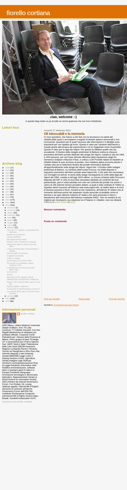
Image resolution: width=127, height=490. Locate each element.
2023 (7, 176)
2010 (7, 301)
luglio (9, 218)
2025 (7, 170)
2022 (7, 178)
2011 (7, 298)
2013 (7, 202)
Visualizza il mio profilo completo (17, 402)
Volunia (10, 275)
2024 (7, 173)
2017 (7, 192)
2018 (7, 189)
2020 (7, 184)
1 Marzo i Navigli (13, 258)
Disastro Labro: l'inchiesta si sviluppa (21, 242)
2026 (7, 167)
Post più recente (52, 299)
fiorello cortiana (28, 12)
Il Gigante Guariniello (15, 256)
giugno (10, 220)
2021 (7, 181)
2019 (7, 186)
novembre (11, 210)
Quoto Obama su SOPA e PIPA (19, 261)
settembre (11, 215)
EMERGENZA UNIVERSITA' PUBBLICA (23, 279)
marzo (10, 225)
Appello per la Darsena (16, 235)
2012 (7, 205)
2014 (7, 200)
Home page (84, 299)
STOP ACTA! (12, 272)
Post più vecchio (117, 299)
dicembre (11, 208)
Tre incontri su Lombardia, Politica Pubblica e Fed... (20, 264)
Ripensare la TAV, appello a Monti (20, 277)
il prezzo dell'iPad (14, 237)
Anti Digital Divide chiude (16, 239)
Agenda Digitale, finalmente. (18, 286)
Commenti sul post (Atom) (66, 305)
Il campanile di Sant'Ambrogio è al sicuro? (23, 289)
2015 (7, 197)
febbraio (11, 228)
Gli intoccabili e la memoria (17, 253)
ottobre (10, 213)
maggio (10, 223)
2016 (7, 194)
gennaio (11, 296)
